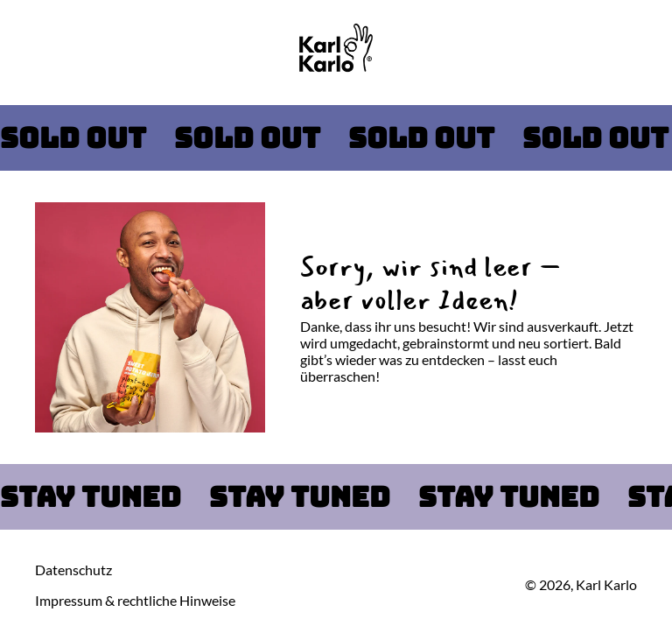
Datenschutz (73, 569)
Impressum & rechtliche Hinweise (135, 600)
